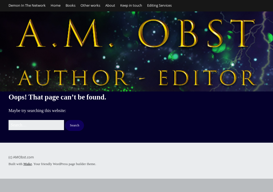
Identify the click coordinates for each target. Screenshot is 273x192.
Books (70, 5)
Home (56, 5)
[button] (74, 125)
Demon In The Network (27, 5)
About (110, 5)
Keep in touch (131, 5)
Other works (90, 5)
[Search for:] (36, 125)
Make (27, 164)
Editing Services (159, 5)
